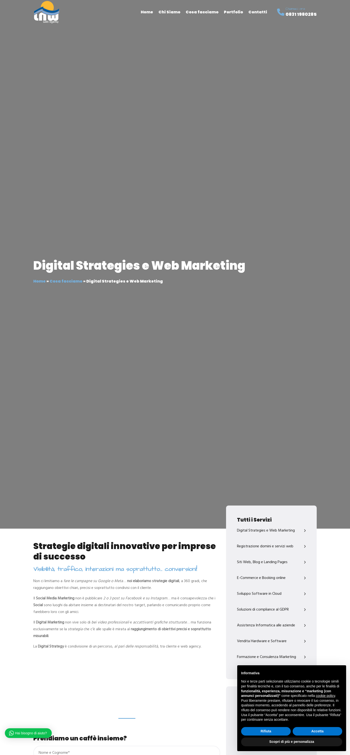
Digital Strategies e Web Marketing (266, 530)
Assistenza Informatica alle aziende (266, 625)
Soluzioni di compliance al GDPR (263, 609)
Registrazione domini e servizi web (265, 546)
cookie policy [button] (325, 696)
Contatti (257, 12)
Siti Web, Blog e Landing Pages (262, 562)
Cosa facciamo (202, 12)
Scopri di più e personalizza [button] (291, 742)
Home (147, 12)
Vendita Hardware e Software (262, 641)
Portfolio (233, 12)
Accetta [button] (317, 731)
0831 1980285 (301, 14)
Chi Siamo (169, 12)
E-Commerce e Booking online (261, 578)
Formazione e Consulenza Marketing (266, 657)
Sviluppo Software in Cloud (259, 594)
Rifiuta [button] (266, 731)
